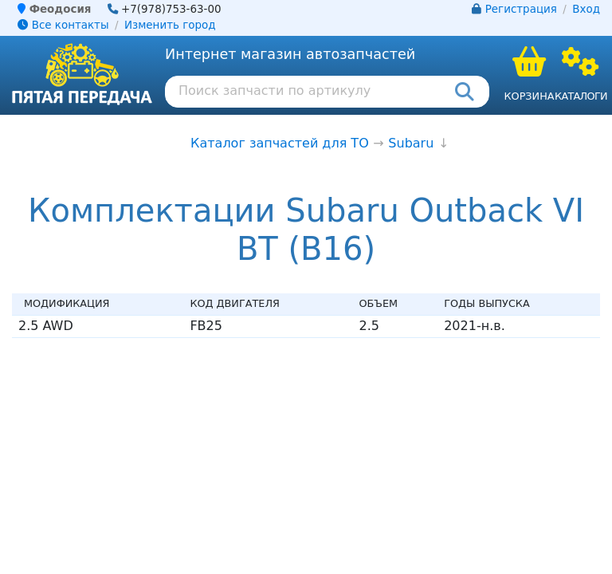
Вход (586, 9)
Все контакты (63, 25)
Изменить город (169, 25)
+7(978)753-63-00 (171, 9)
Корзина (529, 96)
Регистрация (521, 9)
